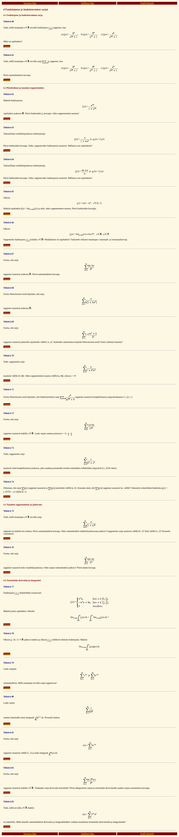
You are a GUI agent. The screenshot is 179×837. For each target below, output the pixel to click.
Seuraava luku (29, 3)
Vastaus (6, 46)
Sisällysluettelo (147, 3)
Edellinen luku (87, 3)
